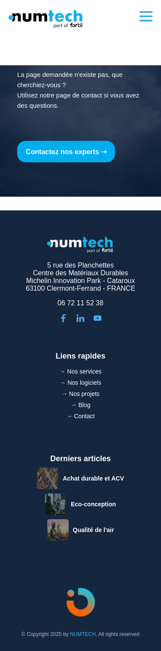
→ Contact (80, 416)
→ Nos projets (80, 393)
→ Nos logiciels (80, 382)
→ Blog (81, 405)
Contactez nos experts (62, 151)
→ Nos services (80, 371)
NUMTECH (83, 634)
